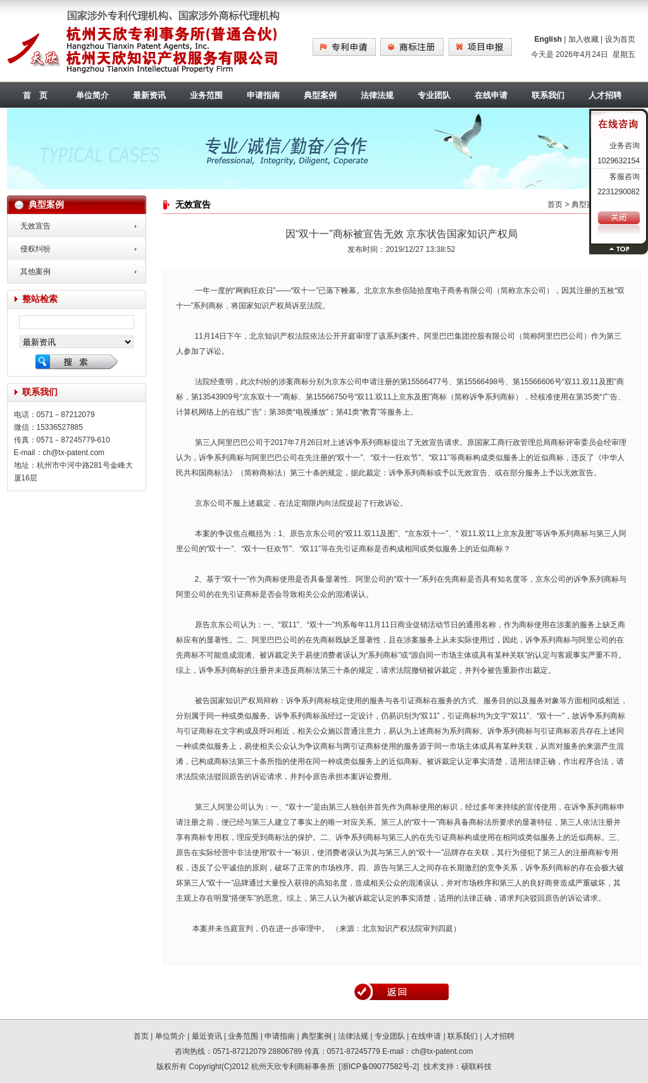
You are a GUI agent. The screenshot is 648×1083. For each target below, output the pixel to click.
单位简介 (92, 95)
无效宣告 (35, 226)
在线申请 (491, 95)
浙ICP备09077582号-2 (379, 1066)
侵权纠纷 (35, 248)
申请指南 (263, 95)
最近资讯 (207, 1036)
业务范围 (206, 95)
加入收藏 (583, 39)
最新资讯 (149, 95)
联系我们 (548, 95)
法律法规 (377, 95)
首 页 (35, 95)
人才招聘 (499, 1036)
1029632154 (618, 160)
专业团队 (434, 95)
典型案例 (320, 95)
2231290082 (618, 191)
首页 (555, 204)
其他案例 (35, 271)
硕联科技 (476, 1066)
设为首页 (620, 39)
